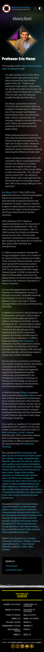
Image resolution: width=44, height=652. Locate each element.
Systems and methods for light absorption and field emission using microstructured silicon (22, 518)
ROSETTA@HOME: (13, 629)
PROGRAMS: (27, 625)
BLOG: (25, 615)
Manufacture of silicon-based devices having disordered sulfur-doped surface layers (20, 526)
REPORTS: (26, 622)
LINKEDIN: (8, 609)
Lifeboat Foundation (17, 642)
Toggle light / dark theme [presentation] (40, 8)
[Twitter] (17, 646)
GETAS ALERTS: (28, 609)
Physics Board (11, 566)
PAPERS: (26, 629)
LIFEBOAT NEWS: (28, 604)
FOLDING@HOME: (7, 625)
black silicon (29, 395)
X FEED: (8, 615)
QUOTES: (26, 634)
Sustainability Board (14, 570)
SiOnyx (23, 392)
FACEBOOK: (6, 604)
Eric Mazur (7, 192)
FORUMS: (16, 634)
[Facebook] (13, 646)
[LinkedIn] (22, 646)
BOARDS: (26, 618)
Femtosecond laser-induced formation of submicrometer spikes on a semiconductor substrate (20, 507)
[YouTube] (27, 646)
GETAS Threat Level (22, 596)
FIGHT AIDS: (9, 622)
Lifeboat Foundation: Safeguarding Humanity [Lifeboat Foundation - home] (16, 8)
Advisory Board (22, 19)
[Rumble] (32, 646)
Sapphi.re (39, 642)
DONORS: (14, 618)
